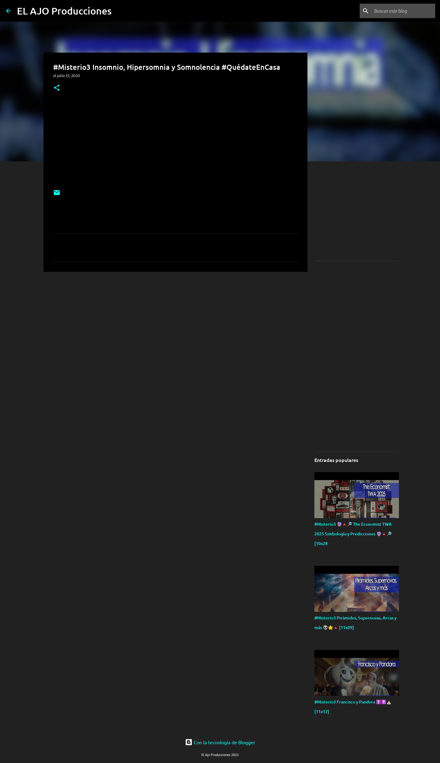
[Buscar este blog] (403, 11)
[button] (56, 88)
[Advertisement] (86, 318)
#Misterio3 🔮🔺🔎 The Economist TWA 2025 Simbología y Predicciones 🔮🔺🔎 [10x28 (353, 533)
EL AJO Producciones (64, 11)
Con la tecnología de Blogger (220, 742)
